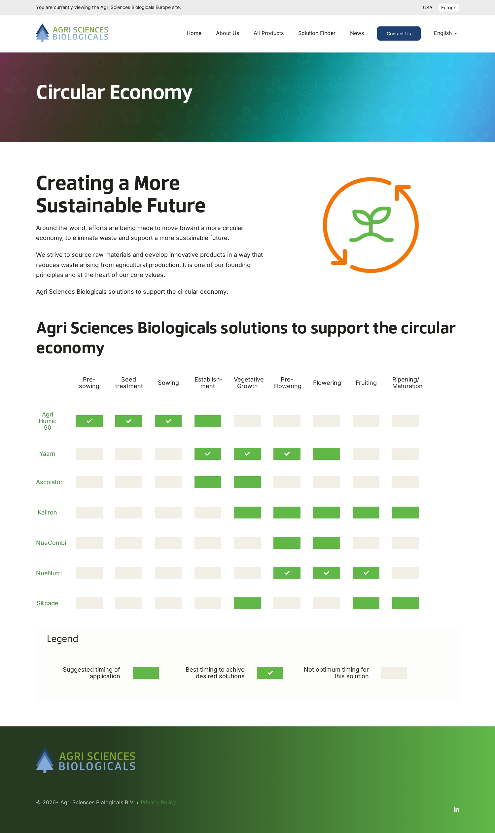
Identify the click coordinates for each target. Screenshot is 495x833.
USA (428, 7)
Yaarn (47, 453)
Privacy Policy (158, 802)
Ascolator (49, 482)
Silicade (47, 603)
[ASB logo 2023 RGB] (72, 26)
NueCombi (51, 542)
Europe (448, 7)
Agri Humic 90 (47, 421)
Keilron (47, 512)
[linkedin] (456, 809)
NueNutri (49, 573)
